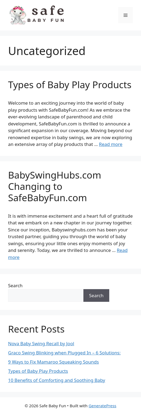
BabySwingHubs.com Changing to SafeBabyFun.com (54, 186)
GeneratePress (102, 405)
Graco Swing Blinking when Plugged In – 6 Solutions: (64, 353)
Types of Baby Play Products (69, 84)
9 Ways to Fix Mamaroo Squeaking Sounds (53, 362)
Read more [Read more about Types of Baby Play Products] (110, 144)
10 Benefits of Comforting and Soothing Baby (56, 380)
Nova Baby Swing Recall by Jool (41, 343)
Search (15, 285)
